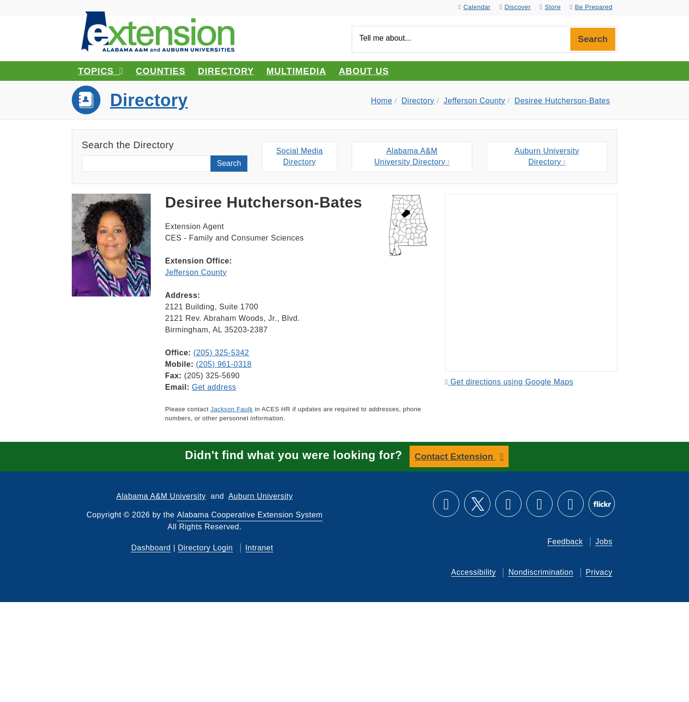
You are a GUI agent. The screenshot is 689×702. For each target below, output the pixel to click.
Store (550, 7)
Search (593, 39)
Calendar (474, 7)
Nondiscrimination (540, 572)
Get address (214, 387)
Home (381, 101)
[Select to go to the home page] (157, 31)
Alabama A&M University (161, 496)
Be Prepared (591, 7)
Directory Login (205, 548)
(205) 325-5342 (221, 353)
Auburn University (260, 496)
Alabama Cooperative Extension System (249, 515)
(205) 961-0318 (223, 364)
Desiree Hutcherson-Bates (562, 101)
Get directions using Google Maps (509, 382)
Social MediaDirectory (299, 156)
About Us (364, 71)
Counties (161, 71)
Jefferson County (474, 101)
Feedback (565, 541)
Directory (226, 71)
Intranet (259, 548)
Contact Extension (455, 456)
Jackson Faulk (232, 409)
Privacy (599, 572)
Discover (515, 7)
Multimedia (296, 71)
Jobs (603, 541)
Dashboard (151, 548)
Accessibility (473, 572)
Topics (100, 71)
